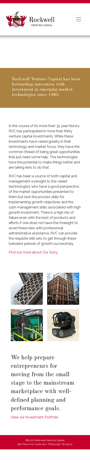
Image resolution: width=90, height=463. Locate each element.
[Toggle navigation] (78, 19)
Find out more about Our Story (33, 252)
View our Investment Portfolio (34, 417)
